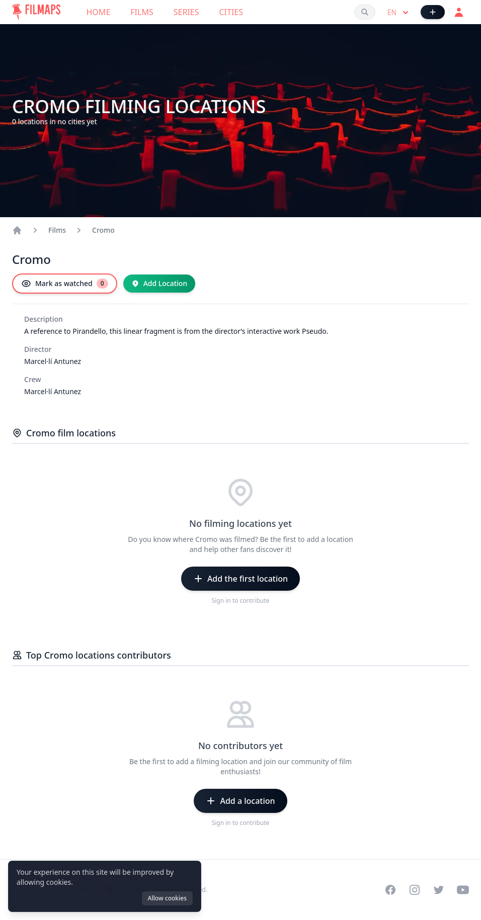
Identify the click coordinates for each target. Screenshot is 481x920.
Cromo (103, 230)
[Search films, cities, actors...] (364, 12)
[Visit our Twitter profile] (439, 890)
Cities (231, 12)
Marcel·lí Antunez (52, 361)
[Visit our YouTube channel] (463, 890)
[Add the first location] (240, 579)
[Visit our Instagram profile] (415, 890)
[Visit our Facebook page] (390, 890)
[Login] (459, 12)
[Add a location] (240, 801)
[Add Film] (433, 12)
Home (99, 12)
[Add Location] (159, 283)
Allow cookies (167, 898)
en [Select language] (399, 13)
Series (186, 12)
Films (141, 12)
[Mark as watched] (64, 283)
